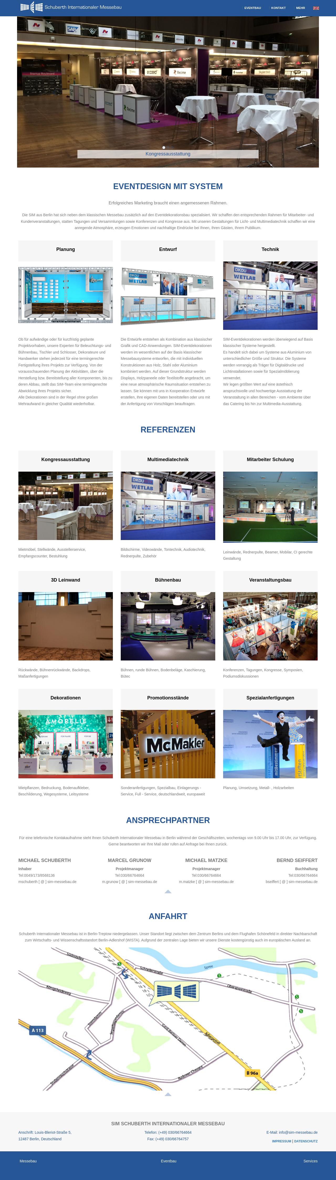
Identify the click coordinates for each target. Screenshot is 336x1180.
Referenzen (168, 429)
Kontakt (277, 7)
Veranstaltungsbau (270, 580)
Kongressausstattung (65, 459)
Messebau (28, 1161)
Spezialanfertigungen (270, 697)
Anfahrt (168, 916)
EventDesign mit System (168, 186)
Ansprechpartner (168, 820)
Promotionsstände (168, 697)
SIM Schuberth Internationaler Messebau (168, 1123)
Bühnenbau (168, 580)
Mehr (299, 7)
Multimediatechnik (167, 459)
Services (310, 1161)
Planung (65, 249)
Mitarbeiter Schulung (270, 459)
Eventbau (251, 7)
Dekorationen (65, 697)
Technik (270, 249)
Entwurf (168, 249)
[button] (55, 92)
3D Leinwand (65, 580)
